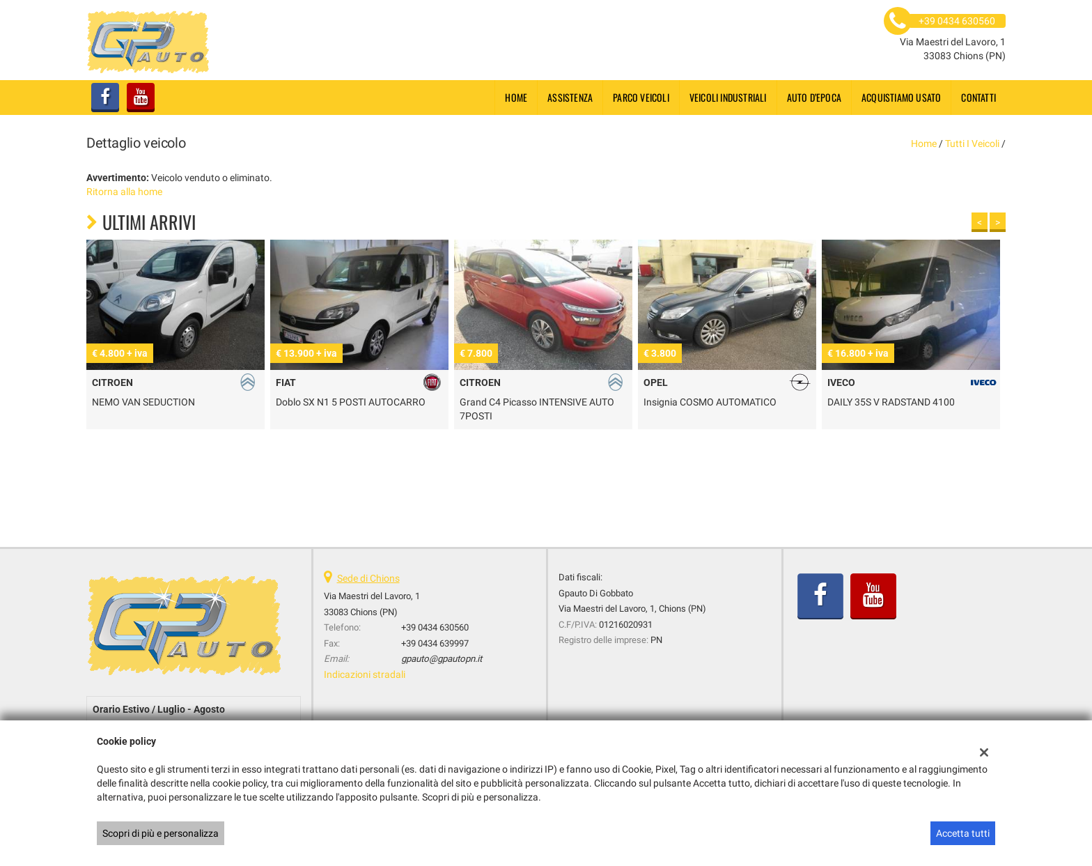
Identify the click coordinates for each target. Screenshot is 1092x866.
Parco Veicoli (641, 97)
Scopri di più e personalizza (160, 833)
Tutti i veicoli (972, 143)
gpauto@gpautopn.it (441, 659)
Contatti (978, 97)
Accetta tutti (963, 833)
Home (516, 97)
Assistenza (570, 97)
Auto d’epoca (814, 97)
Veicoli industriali (728, 97)
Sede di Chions (368, 578)
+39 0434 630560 (435, 627)
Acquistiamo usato (901, 97)
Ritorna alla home (124, 191)
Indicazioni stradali (364, 674)
